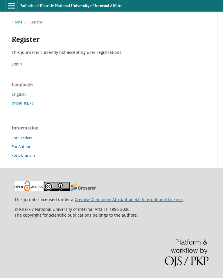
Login (17, 64)
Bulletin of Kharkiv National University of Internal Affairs (71, 5)
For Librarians (23, 155)
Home (17, 22)
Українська (23, 103)
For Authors (22, 146)
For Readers (22, 137)
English (19, 94)
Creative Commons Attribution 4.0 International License (129, 199)
